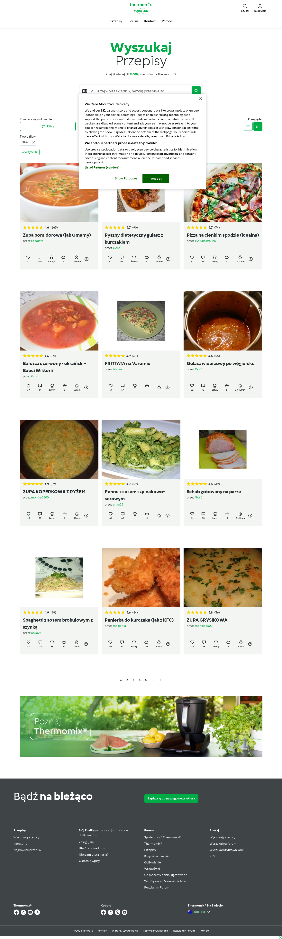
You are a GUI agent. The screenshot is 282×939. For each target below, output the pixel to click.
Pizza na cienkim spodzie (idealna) (223, 235)
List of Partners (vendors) (102, 167)
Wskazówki (152, 869)
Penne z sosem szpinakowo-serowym (135, 495)
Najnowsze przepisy (27, 850)
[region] (142, 141)
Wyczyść (30, 152)
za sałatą (37, 241)
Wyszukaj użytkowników (226, 850)
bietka (117, 369)
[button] (245, 7)
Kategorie (20, 843)
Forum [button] (133, 21)
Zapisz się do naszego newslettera (171, 798)
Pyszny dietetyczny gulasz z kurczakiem (134, 238)
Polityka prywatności (155, 930)
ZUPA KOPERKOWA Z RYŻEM (54, 491)
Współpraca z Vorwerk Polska (165, 881)
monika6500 (40, 497)
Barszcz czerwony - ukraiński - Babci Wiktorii (54, 366)
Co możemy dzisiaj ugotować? (165, 875)
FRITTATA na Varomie (127, 363)
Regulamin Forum (156, 887)
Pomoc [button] (167, 21)
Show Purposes (126, 178)
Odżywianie (152, 862)
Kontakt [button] (150, 21)
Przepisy (20, 830)
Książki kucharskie (157, 856)
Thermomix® (153, 843)
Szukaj (214, 830)
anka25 (118, 504)
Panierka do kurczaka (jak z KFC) (139, 620)
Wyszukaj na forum (223, 843)
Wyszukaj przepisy (26, 837)
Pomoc (204, 930)
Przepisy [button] (116, 21)
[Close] (200, 98)
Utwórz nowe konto (92, 848)
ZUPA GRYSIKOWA (207, 620)
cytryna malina (205, 241)
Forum (149, 830)
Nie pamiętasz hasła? (93, 854)
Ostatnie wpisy (89, 861)
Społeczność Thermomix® (162, 837)
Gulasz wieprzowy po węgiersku (221, 363)
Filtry (47, 126)
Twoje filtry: (28, 136)
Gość (116, 248)
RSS (212, 856)
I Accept (156, 178)
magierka (119, 626)
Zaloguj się (86, 842)
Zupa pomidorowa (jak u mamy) (57, 235)
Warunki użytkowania (125, 930)
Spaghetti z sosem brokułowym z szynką (58, 623)
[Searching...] (143, 91)
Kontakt (102, 930)
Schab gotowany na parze (214, 491)
